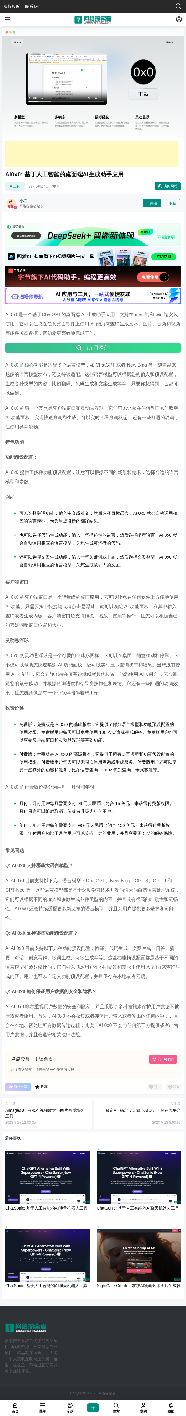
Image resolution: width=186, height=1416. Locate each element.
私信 (172, 203)
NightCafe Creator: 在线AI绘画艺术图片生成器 (139, 1285)
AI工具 (15, 186)
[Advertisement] (91, 154)
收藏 (41, 1087)
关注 (152, 203)
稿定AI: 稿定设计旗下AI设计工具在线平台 (143, 1110)
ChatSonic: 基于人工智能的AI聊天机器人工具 (46, 1208)
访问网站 (168, 186)
